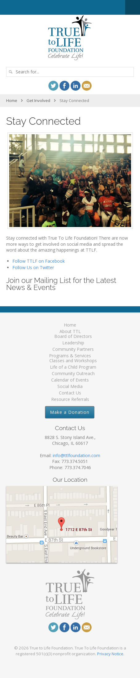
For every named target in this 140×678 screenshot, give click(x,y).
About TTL (70, 331)
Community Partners (73, 349)
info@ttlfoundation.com (76, 455)
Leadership (73, 343)
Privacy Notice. (110, 653)
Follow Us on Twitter (33, 267)
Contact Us (70, 393)
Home (11, 100)
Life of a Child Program (73, 367)
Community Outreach (73, 373)
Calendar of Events (70, 380)
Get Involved (38, 100)
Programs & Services (70, 356)
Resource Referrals (70, 399)
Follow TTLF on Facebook (38, 261)
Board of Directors (73, 336)
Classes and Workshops (73, 360)
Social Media (70, 386)
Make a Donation (69, 412)
